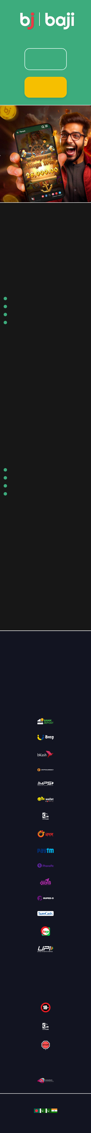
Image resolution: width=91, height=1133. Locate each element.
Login (46, 59)
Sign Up (46, 87)
